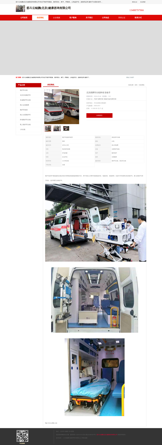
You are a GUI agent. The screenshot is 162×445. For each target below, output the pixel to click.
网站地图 (84, 438)
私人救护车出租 (25, 124)
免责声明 (72, 438)
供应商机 (40, 18)
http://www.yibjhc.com (51, 423)
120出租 (22, 129)
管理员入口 (78, 438)
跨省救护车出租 (25, 119)
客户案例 (72, 18)
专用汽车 (100, 99)
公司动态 (105, 18)
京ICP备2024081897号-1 (90, 434)
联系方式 (138, 18)
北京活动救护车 (25, 95)
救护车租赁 (24, 110)
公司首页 (23, 18)
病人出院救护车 (25, 115)
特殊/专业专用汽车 (110, 99)
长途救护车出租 (25, 100)
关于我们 (89, 18)
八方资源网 (66, 438)
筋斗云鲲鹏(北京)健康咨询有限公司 (107, 434)
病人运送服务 (24, 105)
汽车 (95, 99)
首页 (136, 85)
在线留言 (99, 115)
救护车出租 (24, 90)
